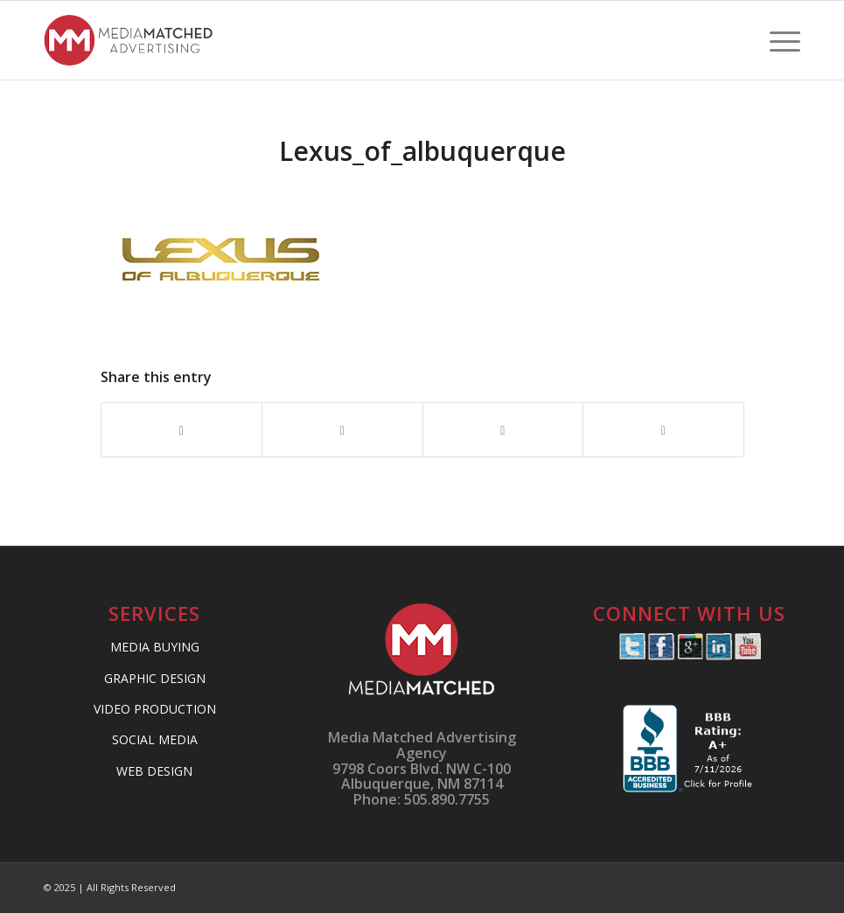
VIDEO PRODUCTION (155, 708)
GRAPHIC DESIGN (155, 678)
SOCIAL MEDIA (155, 739)
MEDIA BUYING (154, 646)
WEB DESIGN (154, 771)
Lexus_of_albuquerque (422, 151)
